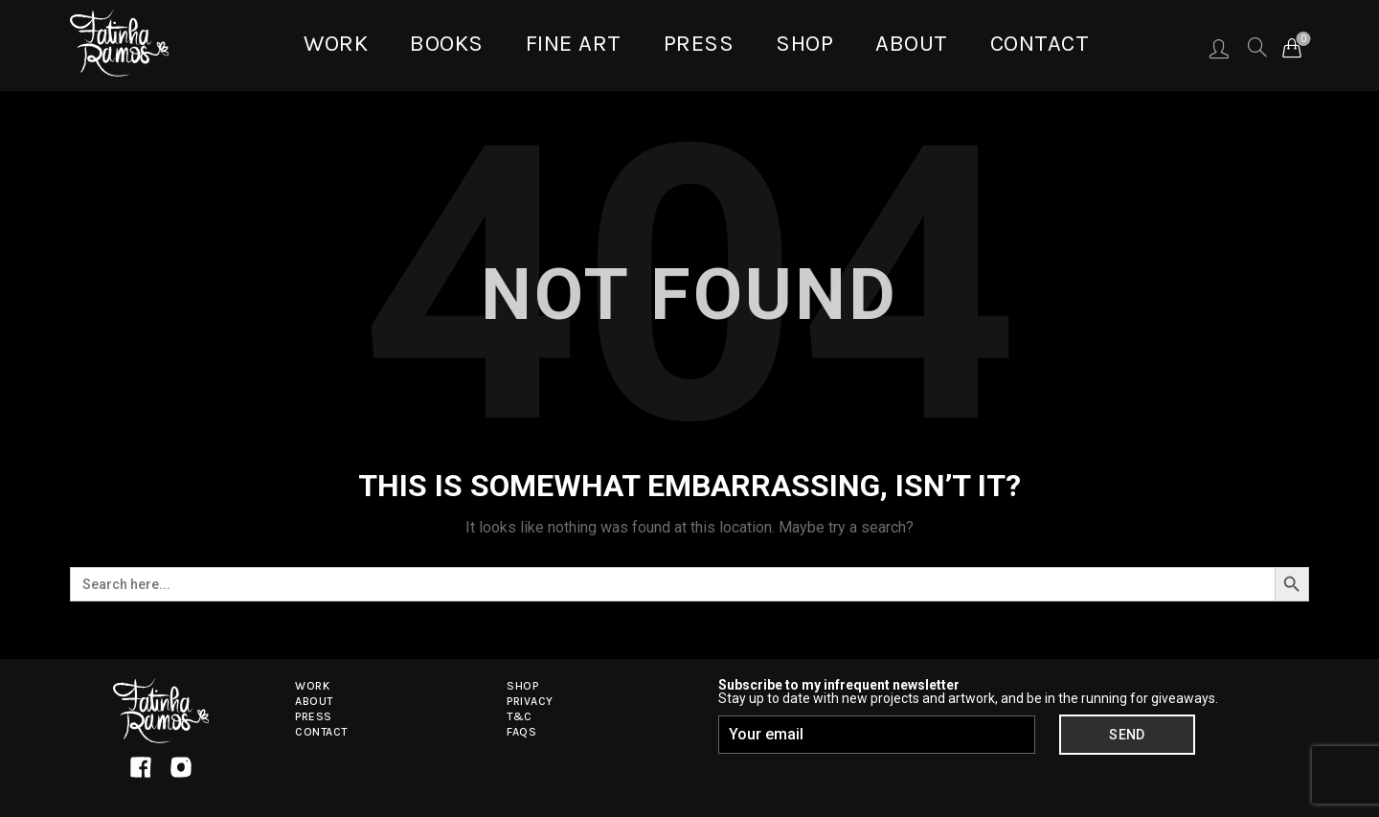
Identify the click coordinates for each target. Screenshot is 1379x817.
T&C (519, 716)
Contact (1040, 43)
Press (699, 43)
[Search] (1256, 47)
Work (312, 685)
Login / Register (1219, 48)
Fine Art (574, 43)
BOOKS (447, 43)
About (911, 43)
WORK (336, 43)
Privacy (530, 701)
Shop (804, 43)
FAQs (521, 731)
